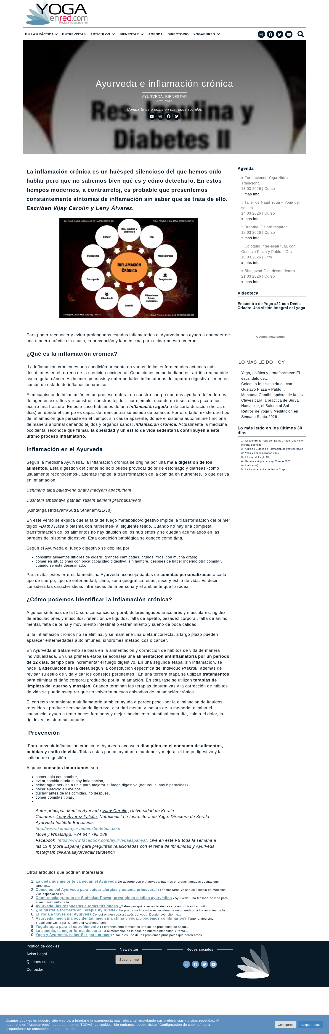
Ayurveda (152, 97)
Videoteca (248, 293)
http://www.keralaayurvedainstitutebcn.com (78, 828)
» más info (250, 194)
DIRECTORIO (178, 34)
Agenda (246, 168)
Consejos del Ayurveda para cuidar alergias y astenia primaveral (96, 890)
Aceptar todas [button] (311, 1024)
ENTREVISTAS (74, 34)
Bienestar (176, 97)
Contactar (35, 969)
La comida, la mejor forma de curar (68, 931)
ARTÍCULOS (100, 34)
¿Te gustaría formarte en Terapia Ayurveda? (77, 910)
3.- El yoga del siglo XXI (256, 457)
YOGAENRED (204, 34)
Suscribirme (129, 959)
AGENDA (155, 34)
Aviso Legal (37, 954)
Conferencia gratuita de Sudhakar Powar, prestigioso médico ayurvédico (104, 898)
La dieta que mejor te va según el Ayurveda (76, 881)
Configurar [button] (285, 1024)
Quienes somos (40, 962)
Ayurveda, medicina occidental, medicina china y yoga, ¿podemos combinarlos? (111, 918)
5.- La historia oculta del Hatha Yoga (263, 469)
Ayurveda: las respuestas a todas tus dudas (77, 906)
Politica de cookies (43, 946)
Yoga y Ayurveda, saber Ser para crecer (73, 935)
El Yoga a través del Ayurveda (63, 914)
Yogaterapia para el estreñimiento (67, 927)
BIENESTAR (129, 34)
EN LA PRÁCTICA (39, 34)
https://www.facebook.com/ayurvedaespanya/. (103, 840)
